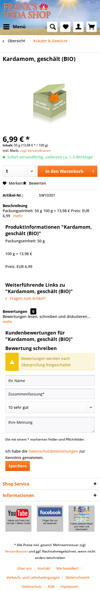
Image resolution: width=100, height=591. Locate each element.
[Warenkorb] (91, 26)
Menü (14, 26)
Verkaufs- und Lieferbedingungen (33, 577)
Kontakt (44, 568)
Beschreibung (15, 205)
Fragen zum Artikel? (25, 298)
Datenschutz (32, 586)
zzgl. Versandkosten (35, 150)
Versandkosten (16, 551)
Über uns (24, 568)
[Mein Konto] (78, 26)
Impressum (69, 586)
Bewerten (34, 183)
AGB (51, 586)
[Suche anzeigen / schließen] (52, 26)
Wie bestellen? (67, 568)
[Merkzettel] (65, 26)
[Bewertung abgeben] (50, 407)
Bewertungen (15, 311)
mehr (18, 215)
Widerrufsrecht (78, 577)
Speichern (18, 465)
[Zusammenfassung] (50, 393)
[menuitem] (14, 26)
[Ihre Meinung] (50, 425)
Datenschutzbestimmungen (53, 451)
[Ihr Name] (50, 380)
